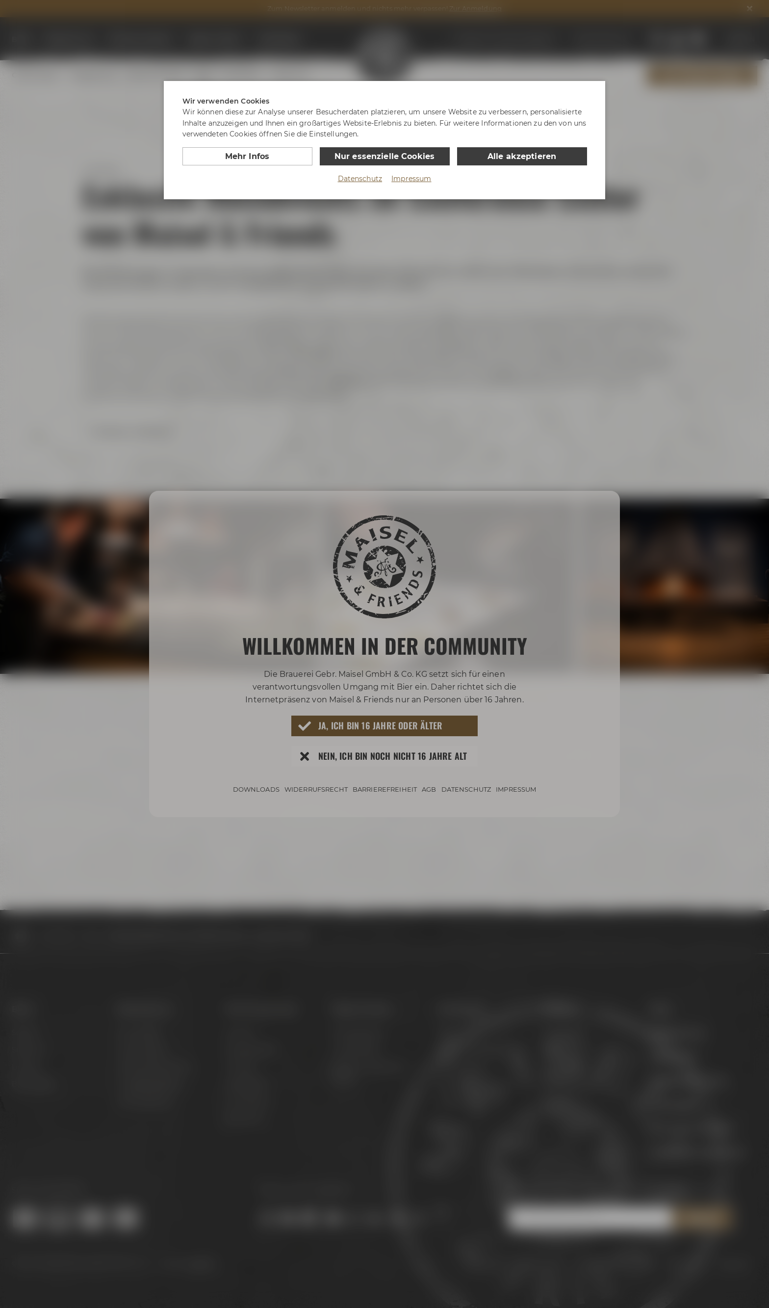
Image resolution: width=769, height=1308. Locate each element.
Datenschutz (360, 178)
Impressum (411, 178)
